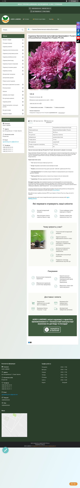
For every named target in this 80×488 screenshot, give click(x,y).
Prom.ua (47, 443)
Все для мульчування (8, 98)
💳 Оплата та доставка (39, 19)
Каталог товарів (7, 39)
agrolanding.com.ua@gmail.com (11, 141)
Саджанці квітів (7, 101)
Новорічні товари (7, 113)
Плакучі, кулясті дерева (9, 81)
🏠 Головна (26, 19)
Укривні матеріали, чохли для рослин (10, 106)
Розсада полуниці (7, 43)
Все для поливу (7, 110)
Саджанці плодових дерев (10, 67)
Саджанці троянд (7, 70)
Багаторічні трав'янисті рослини (11, 84)
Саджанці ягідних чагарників (10, 63)
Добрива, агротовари (8, 95)
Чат (73, 484)
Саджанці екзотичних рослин (10, 50)
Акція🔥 (51, 19)
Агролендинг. (56, 190)
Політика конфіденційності (50, 446)
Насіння (5, 91)
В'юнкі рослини (7, 88)
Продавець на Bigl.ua (40, 444)
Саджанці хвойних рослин (9, 57)
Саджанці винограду (8, 60)
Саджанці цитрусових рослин (10, 53)
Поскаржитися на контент (37, 446)
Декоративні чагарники (9, 74)
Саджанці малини (7, 46)
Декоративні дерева (8, 77)
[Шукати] (22, 30)
